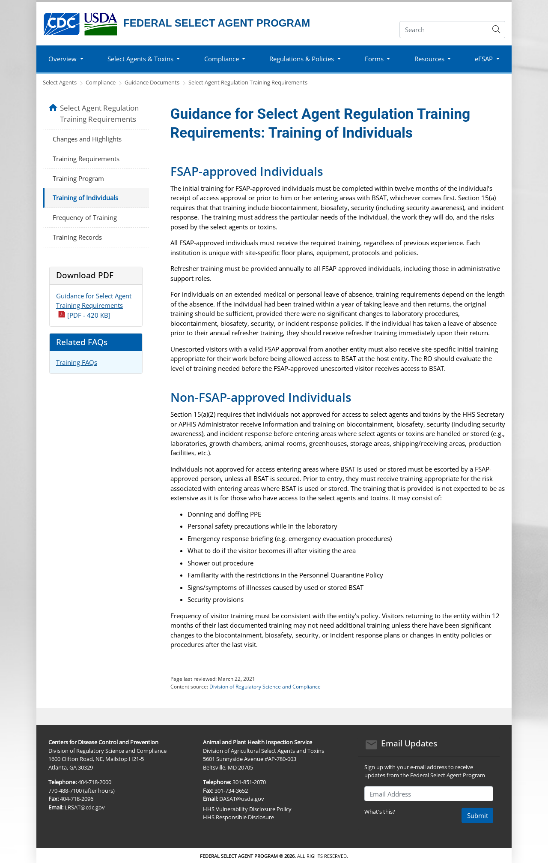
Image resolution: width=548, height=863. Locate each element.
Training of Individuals (85, 197)
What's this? (379, 811)
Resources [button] (429, 58)
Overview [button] (62, 58)
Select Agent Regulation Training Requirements (247, 82)
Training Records (77, 237)
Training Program (78, 178)
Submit (477, 815)
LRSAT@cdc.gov (85, 807)
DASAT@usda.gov (241, 799)
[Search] (443, 29)
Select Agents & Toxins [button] (140, 58)
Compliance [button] (221, 58)
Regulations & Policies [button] (301, 58)
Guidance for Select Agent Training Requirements (93, 305)
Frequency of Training (85, 217)
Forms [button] (374, 58)
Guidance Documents (152, 82)
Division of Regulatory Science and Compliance (265, 686)
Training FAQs (76, 362)
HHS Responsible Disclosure (238, 817)
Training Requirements (86, 158)
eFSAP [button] (484, 58)
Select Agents (60, 82)
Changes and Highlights (87, 139)
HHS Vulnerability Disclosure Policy (247, 809)
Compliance (101, 82)
